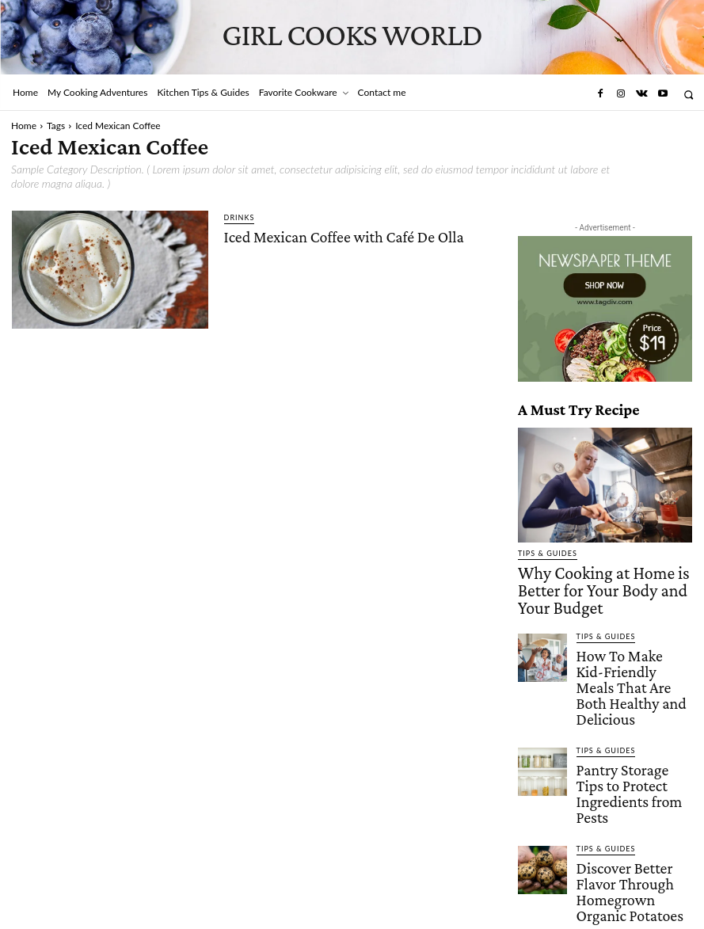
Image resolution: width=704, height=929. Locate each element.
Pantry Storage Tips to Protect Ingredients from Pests (630, 713)
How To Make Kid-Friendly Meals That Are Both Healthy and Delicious (629, 640)
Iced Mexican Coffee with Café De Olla (342, 236)
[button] (688, 94)
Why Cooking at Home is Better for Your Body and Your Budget (594, 576)
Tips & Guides (547, 553)
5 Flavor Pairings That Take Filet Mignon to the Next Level (630, 849)
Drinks (239, 217)
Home (23, 125)
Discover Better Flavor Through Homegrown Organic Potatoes (625, 781)
